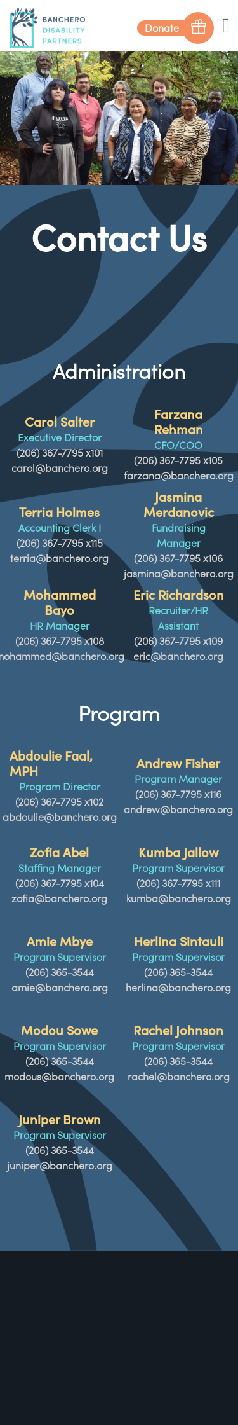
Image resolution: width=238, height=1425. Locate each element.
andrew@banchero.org (178, 809)
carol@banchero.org (59, 468)
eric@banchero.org (178, 656)
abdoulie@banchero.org (60, 817)
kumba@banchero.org (178, 898)
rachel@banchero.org (179, 1076)
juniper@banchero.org (59, 1165)
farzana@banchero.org (179, 475)
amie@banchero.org (59, 987)
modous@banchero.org (59, 1076)
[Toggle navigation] (226, 24)
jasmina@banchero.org (179, 573)
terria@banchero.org (59, 558)
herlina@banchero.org (178, 987)
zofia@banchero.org (59, 898)
